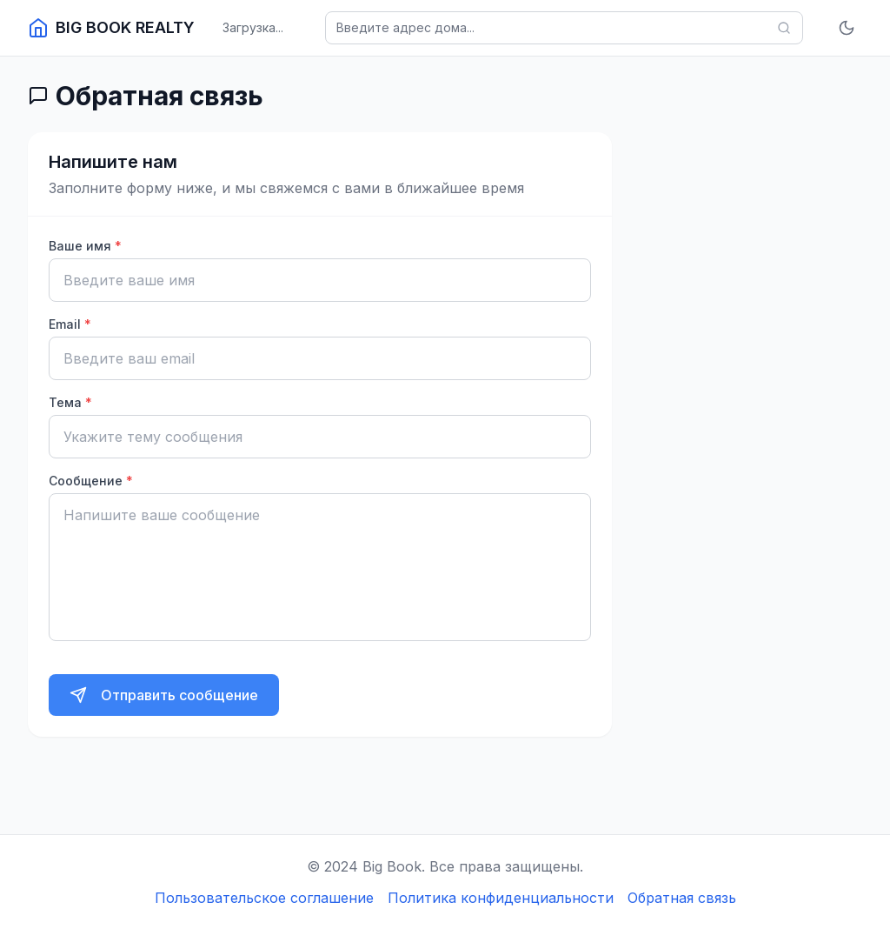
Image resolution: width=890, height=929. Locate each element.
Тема (70, 402)
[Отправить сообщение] (164, 695)
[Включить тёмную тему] (846, 27)
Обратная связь (682, 897)
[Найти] (784, 28)
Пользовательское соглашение (264, 897)
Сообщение (91, 480)
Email (70, 324)
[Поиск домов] (564, 27)
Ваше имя (85, 245)
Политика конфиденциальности (501, 897)
